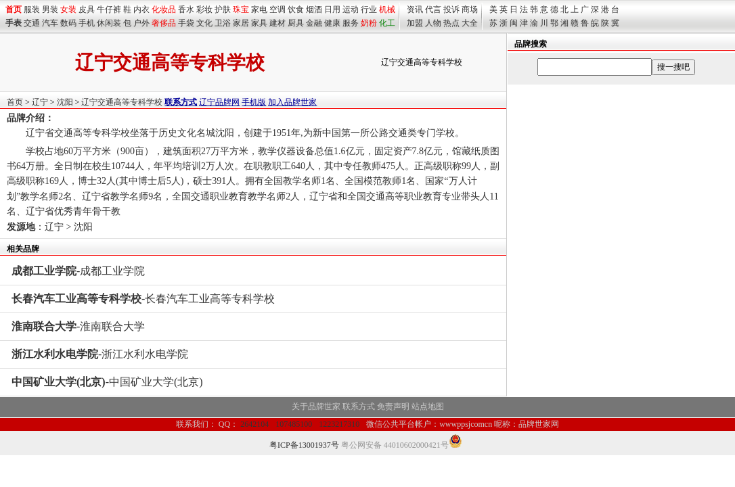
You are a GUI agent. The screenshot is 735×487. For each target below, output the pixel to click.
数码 (68, 23)
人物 (433, 23)
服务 (350, 23)
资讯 (415, 9)
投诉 (451, 9)
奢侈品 (164, 23)
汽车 (50, 23)
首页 (15, 102)
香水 (186, 9)
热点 (451, 23)
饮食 (296, 9)
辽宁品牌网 (219, 102)
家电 (259, 9)
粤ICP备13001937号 (304, 445)
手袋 (186, 23)
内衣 (141, 9)
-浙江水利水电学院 (100, 354)
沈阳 (65, 102)
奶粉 (369, 23)
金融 (314, 23)
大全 (470, 23)
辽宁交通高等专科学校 (121, 102)
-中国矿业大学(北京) (107, 382)
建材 (277, 23)
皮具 (87, 9)
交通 (32, 23)
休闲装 (109, 23)
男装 (50, 9)
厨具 (296, 23)
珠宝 (241, 9)
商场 (470, 9)
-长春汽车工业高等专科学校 (143, 298)
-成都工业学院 (78, 271)
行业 (369, 9)
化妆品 (164, 9)
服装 (32, 9)
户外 (141, 23)
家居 (241, 23)
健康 (332, 23)
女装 (68, 9)
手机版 (254, 102)
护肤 (223, 9)
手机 (87, 23)
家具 (259, 23)
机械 (387, 9)
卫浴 (223, 23)
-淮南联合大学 (78, 326)
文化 (204, 23)
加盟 (415, 23)
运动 (350, 9)
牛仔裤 (109, 9)
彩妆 (204, 9)
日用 (332, 9)
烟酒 (314, 9)
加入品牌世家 (292, 102)
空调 (277, 9)
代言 (433, 9)
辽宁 (40, 102)
